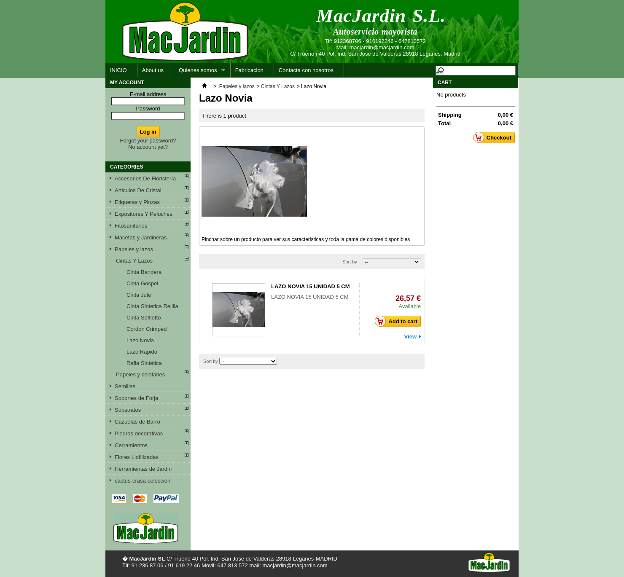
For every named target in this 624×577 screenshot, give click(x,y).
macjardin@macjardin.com (381, 47)
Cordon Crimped (146, 329)
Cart (445, 83)
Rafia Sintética (144, 363)
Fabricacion (249, 70)
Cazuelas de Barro (137, 422)
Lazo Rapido (141, 352)
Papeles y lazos (134, 249)
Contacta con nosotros (306, 70)
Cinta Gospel (142, 283)
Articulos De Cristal (138, 190)
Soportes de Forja (136, 398)
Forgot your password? (148, 140)
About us (153, 70)
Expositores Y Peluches (143, 214)
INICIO (118, 70)
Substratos (128, 410)
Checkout (494, 137)
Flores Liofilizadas (137, 457)
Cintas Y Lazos (134, 261)
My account (127, 83)
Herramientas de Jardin (143, 469)
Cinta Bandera (143, 272)
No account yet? (148, 147)
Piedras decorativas (139, 433)
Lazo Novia (140, 340)
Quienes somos (199, 72)
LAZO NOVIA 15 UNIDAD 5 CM (310, 286)
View (410, 336)
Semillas (125, 386)
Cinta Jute (138, 295)
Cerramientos (131, 445)
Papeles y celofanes (140, 374)
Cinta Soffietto (143, 317)
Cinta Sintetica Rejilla (152, 306)
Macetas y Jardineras (141, 237)
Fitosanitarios (131, 226)
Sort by (349, 261)
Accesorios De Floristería (145, 178)
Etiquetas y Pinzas (137, 202)
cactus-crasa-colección (142, 481)
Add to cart (398, 321)
